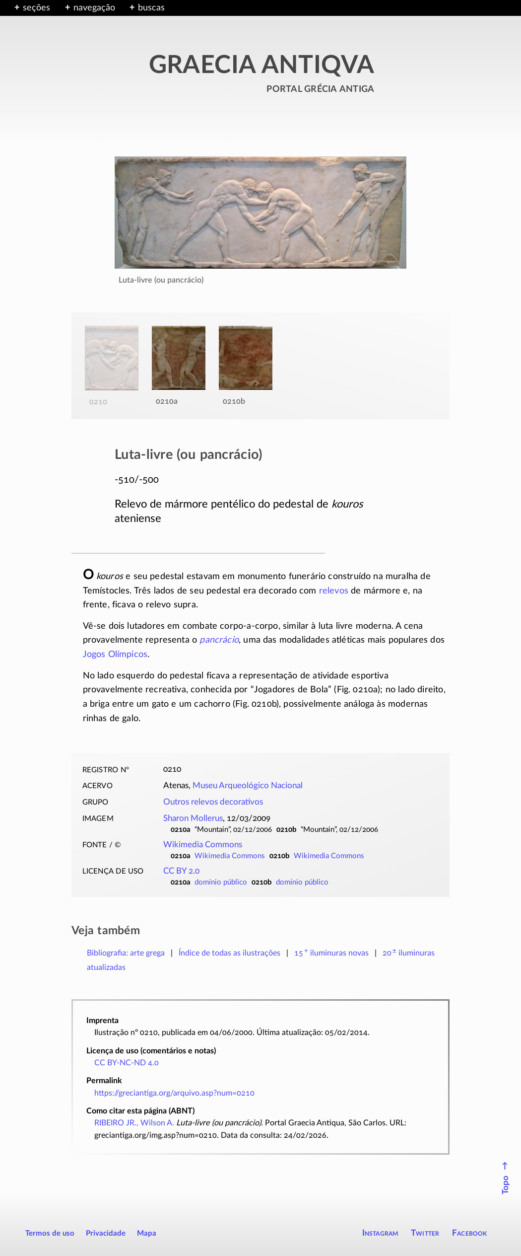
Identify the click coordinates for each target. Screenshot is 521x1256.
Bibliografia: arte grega (126, 953)
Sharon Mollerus (193, 818)
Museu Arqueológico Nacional (248, 786)
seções (36, 7)
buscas (151, 7)
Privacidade (106, 1233)
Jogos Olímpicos (115, 654)
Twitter (425, 1233)
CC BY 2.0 (181, 871)
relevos (333, 591)
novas (331, 953)
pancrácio (219, 640)
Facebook (469, 1233)
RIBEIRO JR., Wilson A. (134, 1123)
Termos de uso (49, 1233)
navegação (94, 7)
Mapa (146, 1233)
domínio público (221, 882)
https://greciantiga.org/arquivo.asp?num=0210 (174, 1093)
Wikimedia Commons (202, 845)
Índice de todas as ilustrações (229, 953)
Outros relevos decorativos (213, 802)
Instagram (380, 1233)
